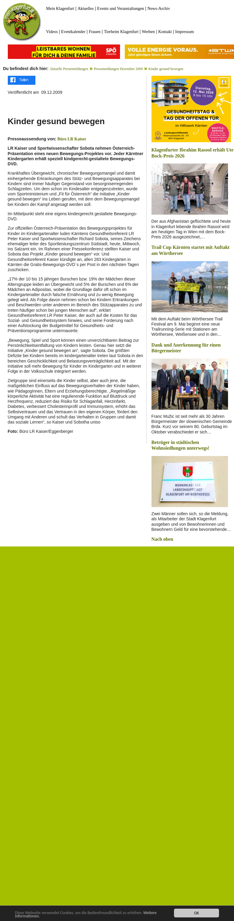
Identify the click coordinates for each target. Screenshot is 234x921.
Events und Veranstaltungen (120, 8)
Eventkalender (73, 31)
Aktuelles (86, 8)
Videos (52, 31)
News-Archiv (158, 8)
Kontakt (165, 31)
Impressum (184, 31)
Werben (148, 31)
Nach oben (162, 539)
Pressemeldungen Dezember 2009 (118, 69)
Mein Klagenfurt (60, 8)
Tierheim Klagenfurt (121, 31)
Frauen (94, 31)
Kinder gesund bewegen (165, 69)
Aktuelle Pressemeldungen (69, 69)
